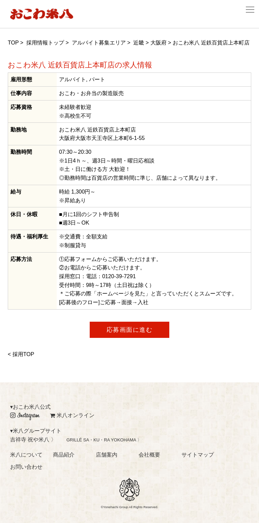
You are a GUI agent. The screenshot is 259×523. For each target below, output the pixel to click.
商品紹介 (64, 455)
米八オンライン (72, 415)
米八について (26, 455)
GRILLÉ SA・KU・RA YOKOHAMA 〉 (104, 439)
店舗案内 (106, 455)
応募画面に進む (130, 329)
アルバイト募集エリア (99, 43)
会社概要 (149, 455)
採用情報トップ (45, 43)
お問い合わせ (26, 467)
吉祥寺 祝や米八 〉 (33, 439)
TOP (13, 43)
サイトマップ (197, 455)
